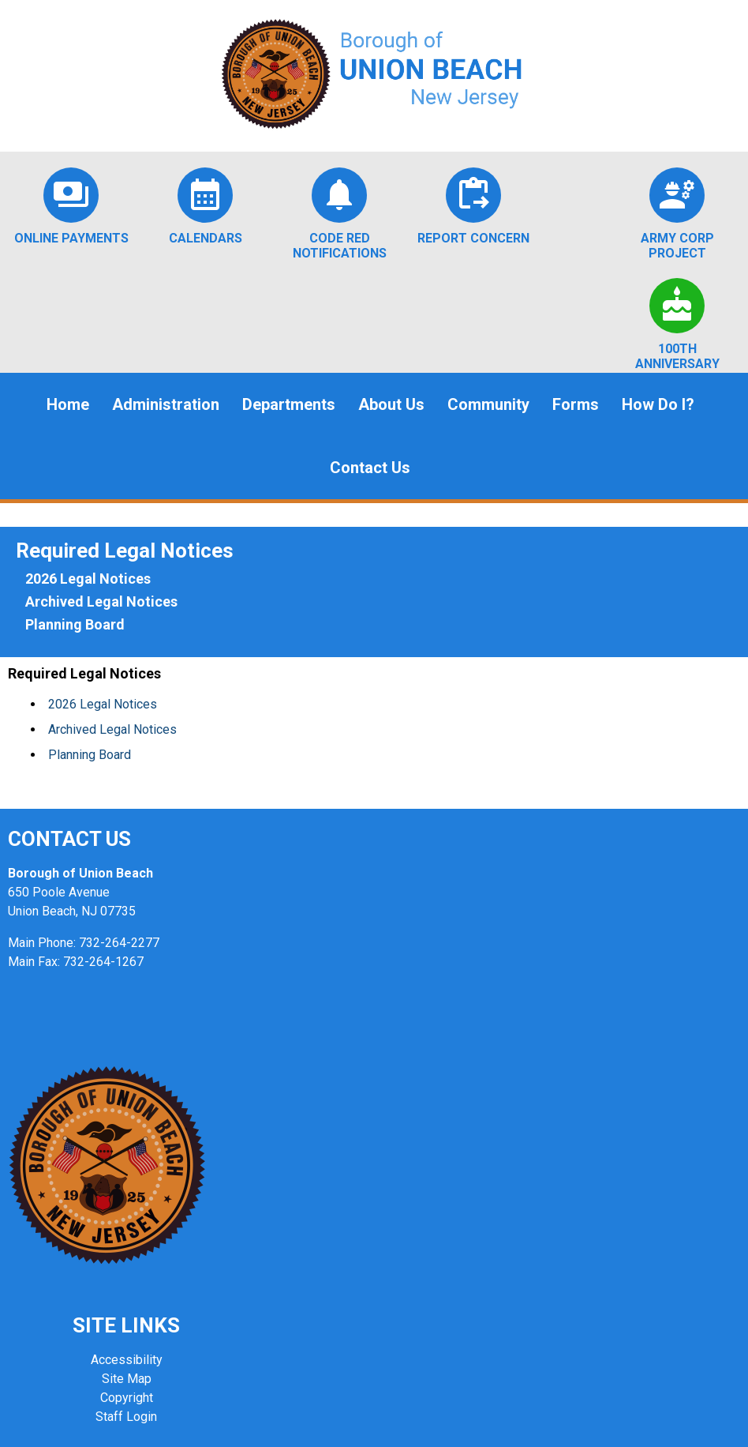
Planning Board (75, 624)
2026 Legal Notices (88, 578)
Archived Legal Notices (101, 601)
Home (68, 404)
